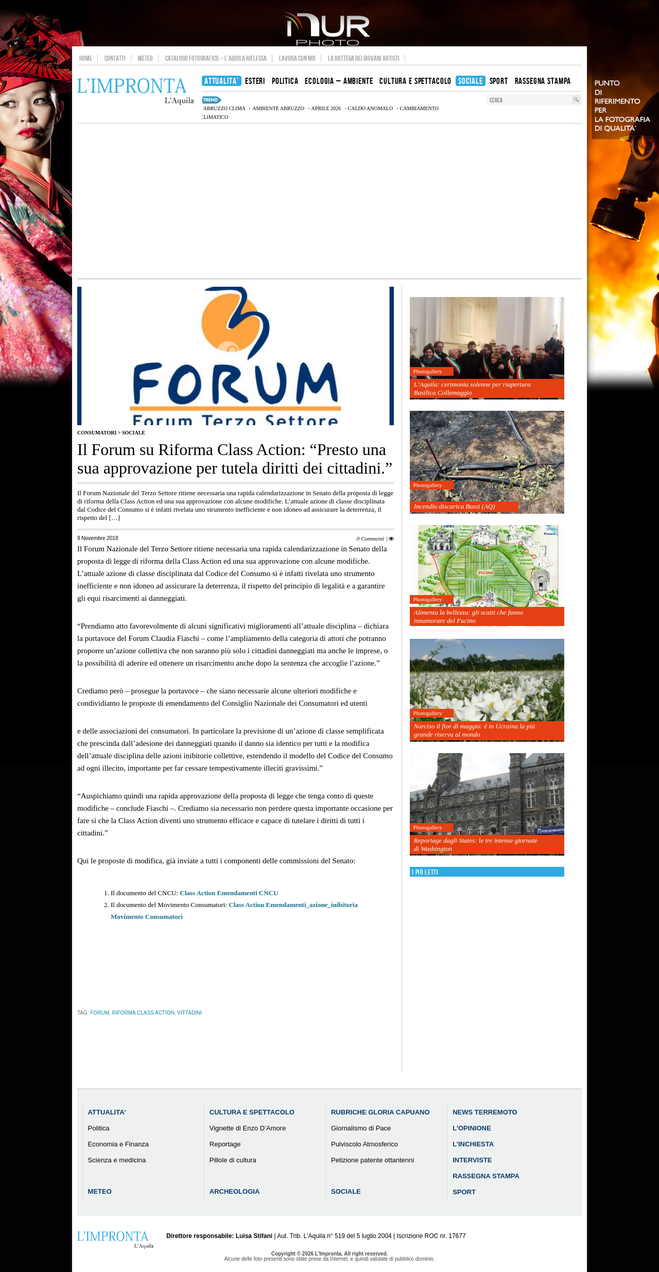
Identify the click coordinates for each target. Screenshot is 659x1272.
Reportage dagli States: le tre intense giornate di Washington (475, 844)
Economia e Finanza (118, 1144)
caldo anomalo (370, 108)
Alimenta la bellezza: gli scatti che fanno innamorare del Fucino (468, 616)
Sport (464, 1192)
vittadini (189, 1013)
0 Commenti (370, 538)
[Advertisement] (329, 201)
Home (85, 58)
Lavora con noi (297, 58)
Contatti (115, 58)
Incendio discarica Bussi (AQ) (454, 506)
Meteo (145, 58)
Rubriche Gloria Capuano (380, 1112)
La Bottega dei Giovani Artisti (364, 58)
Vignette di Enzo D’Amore (248, 1128)
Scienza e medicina (117, 1160)
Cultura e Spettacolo (252, 1112)
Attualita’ (107, 1112)
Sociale (133, 432)
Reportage (225, 1144)
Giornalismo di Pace (361, 1128)
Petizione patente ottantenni (372, 1160)
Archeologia (235, 1191)
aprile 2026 (326, 108)
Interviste (472, 1160)
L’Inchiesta (473, 1144)
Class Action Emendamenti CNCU (229, 893)
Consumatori (96, 432)
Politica (99, 1128)
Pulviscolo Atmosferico (364, 1144)
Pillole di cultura (233, 1160)
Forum (99, 1013)
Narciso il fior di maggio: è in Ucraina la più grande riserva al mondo (474, 730)
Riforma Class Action (143, 1013)
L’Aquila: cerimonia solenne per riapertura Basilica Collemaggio (472, 388)
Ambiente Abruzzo (278, 108)
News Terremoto (485, 1112)
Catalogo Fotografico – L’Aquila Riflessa (216, 58)
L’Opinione (472, 1128)
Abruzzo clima (224, 108)
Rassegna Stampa (486, 1176)
